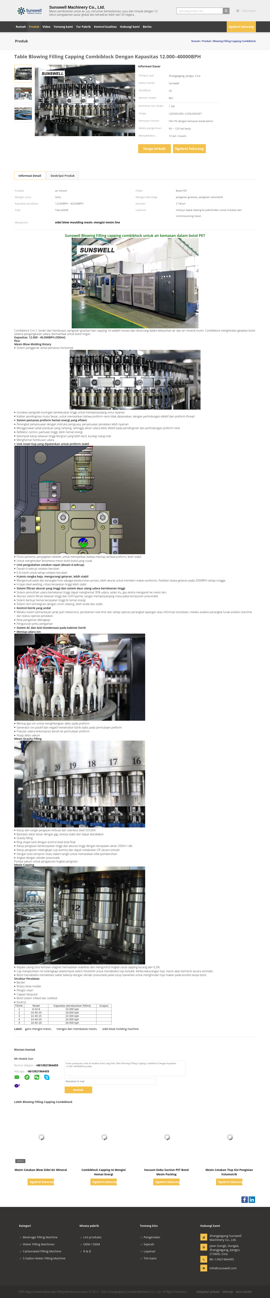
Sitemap (227, 1292)
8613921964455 (38, 1071)
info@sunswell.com (222, 1268)
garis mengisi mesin (38, 1029)
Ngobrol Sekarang (241, 27)
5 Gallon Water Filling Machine (42, 1258)
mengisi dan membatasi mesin (77, 1029)
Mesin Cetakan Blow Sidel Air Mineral (40, 1170)
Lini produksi (90, 1237)
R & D (85, 1251)
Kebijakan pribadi (208, 1292)
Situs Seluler (244, 1292)
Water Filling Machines (37, 1244)
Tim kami (148, 1258)
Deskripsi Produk (63, 176)
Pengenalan (150, 1237)
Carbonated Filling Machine (40, 1251)
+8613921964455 (47, 1065)
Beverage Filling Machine (38, 1237)
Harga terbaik (154, 148)
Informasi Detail (30, 176)
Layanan (148, 1251)
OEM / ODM (90, 1244)
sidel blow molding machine (120, 1029)
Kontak (78, 1090)
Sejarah (147, 1244)
